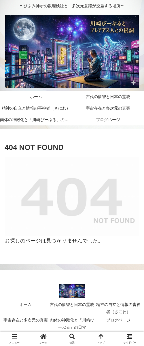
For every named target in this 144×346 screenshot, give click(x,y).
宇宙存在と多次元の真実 (25, 320)
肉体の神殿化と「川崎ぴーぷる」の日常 (72, 324)
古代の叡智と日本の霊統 (72, 304)
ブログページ (118, 320)
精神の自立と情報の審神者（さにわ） (118, 308)
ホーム (26, 304)
